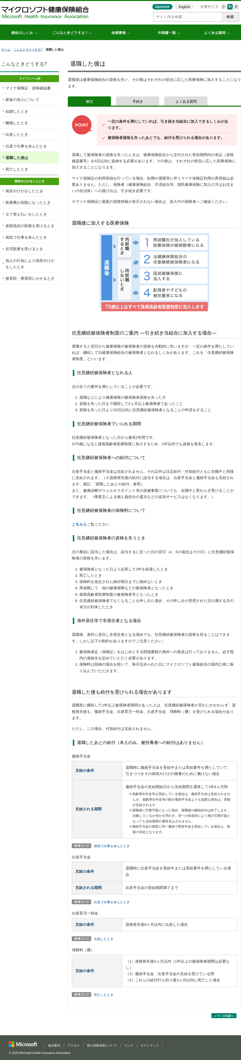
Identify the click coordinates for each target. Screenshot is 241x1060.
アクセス (74, 1045)
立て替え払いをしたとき (26, 214)
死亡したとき (103, 995)
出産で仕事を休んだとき (112, 902)
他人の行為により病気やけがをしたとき (30, 264)
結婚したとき (17, 111)
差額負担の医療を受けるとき (30, 226)
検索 (230, 17)
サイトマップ (150, 1045)
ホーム (5, 49)
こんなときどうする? (28, 49)
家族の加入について (22, 100)
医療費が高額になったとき (28, 203)
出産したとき (103, 939)
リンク (128, 1045)
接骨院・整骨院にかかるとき (30, 278)
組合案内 (54, 1045)
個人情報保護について (102, 1045)
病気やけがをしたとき (24, 191)
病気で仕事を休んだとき (112, 846)
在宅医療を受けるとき (24, 249)
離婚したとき (17, 123)
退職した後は (17, 158)
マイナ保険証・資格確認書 (28, 88)
